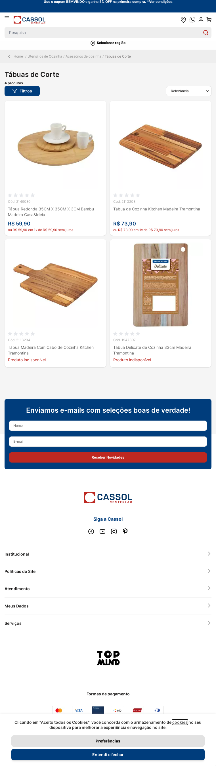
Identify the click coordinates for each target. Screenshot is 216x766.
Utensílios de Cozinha (45, 56)
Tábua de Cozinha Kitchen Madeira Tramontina (156, 208)
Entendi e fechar (108, 754)
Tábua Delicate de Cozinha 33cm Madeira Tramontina (152, 350)
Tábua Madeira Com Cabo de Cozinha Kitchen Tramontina (51, 350)
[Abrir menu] (9, 19)
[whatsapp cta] (192, 19)
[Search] (205, 32)
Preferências (108, 740)
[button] (108, 43)
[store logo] (29, 20)
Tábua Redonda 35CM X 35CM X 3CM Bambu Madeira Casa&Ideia (51, 211)
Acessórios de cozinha (83, 56)
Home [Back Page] (15, 56)
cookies (180, 722)
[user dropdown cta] (201, 19)
